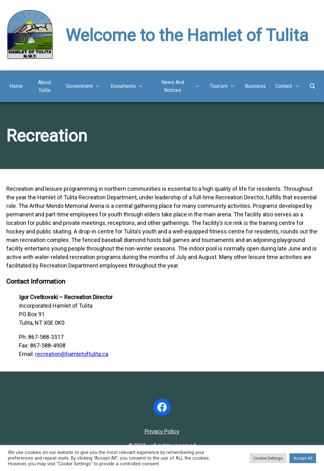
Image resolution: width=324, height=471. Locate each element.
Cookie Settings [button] (268, 458)
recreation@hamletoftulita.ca (71, 354)
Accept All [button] (302, 458)
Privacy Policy (162, 431)
